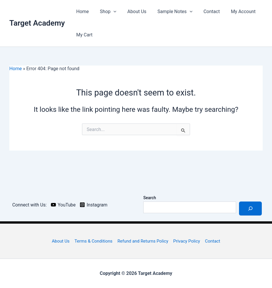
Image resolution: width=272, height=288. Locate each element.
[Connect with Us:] (29, 204)
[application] (111, 11)
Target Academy (37, 23)
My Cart (83, 35)
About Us (132, 11)
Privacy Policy (186, 241)
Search (149, 197)
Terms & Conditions (94, 241)
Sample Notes (168, 11)
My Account (233, 11)
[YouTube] (64, 205)
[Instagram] (94, 205)
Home (81, 11)
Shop (105, 11)
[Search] (250, 208)
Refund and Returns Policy (142, 241)
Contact (204, 11)
